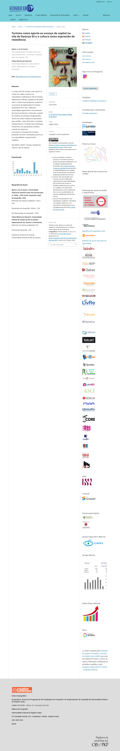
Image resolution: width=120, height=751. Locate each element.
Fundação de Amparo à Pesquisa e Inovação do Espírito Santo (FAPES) (95, 653)
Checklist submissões (89, 113)
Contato (13, 19)
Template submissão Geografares (94, 101)
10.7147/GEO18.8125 (64, 234)
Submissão (28, 15)
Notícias (85, 15)
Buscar (106, 15)
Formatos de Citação (57, 245)
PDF (53, 94)
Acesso (109, 2)
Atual (10, 15)
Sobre (75, 15)
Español (87, 36)
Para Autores (86, 59)
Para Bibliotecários (88, 62)
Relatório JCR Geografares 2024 (93, 231)
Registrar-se (23, 19)
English (87, 33)
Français (88, 40)
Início (13, 27)
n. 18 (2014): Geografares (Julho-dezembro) (39, 27)
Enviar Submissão (90, 88)
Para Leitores (86, 56)
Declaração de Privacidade (60, 15)
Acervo (18, 15)
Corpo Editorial (41, 15)
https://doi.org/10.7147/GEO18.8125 (28, 77)
